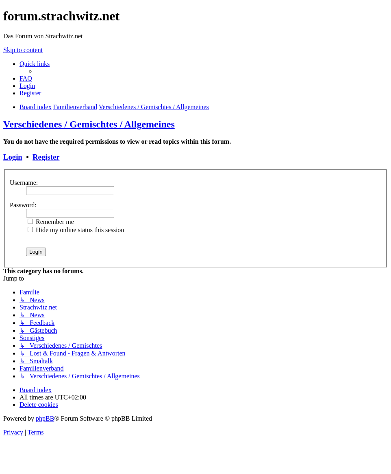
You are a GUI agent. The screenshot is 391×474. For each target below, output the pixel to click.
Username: (24, 182)
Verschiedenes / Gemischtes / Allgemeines (89, 124)
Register (46, 157)
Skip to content (23, 49)
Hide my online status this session (76, 229)
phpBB (45, 418)
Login (12, 157)
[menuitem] (26, 78)
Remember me (51, 221)
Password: (23, 205)
